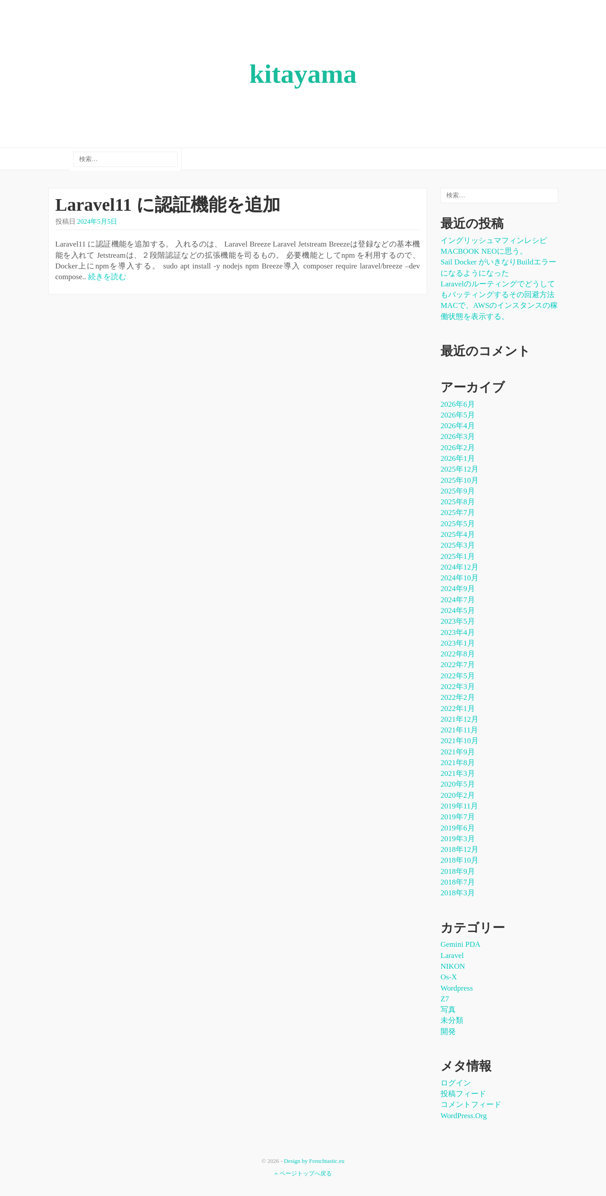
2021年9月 (458, 752)
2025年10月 (460, 480)
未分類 (452, 1020)
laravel (452, 955)
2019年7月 (458, 817)
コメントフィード (471, 1104)
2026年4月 (458, 425)
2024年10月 (460, 578)
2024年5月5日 (97, 221)
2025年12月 (460, 469)
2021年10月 (460, 740)
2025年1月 (458, 556)
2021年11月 (459, 730)
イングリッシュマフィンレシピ (494, 240)
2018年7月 (458, 882)
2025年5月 (458, 523)
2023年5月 (458, 621)
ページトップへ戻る (302, 1173)
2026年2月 (458, 447)
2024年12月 (460, 567)
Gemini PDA (460, 944)
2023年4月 (458, 632)
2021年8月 (458, 762)
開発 (448, 1031)
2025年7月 (458, 512)
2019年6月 (458, 828)
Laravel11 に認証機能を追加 (167, 205)
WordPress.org (464, 1115)
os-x (449, 977)
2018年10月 (460, 860)
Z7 (445, 999)
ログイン (456, 1083)
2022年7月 (458, 664)
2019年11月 (459, 806)
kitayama (303, 74)
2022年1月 (458, 708)
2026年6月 (458, 404)
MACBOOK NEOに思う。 (484, 251)
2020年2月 (458, 795)
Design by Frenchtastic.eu (314, 1161)
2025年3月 (458, 545)
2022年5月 (458, 676)
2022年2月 (458, 697)
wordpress (457, 988)
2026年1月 (458, 458)
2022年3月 (458, 686)
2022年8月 (458, 654)
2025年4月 (458, 534)
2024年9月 (458, 588)
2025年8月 (458, 502)
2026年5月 (458, 415)
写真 (448, 1009)
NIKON (453, 966)
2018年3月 (458, 893)
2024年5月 (458, 610)
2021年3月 (458, 773)
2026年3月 (458, 436)
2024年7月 (458, 600)
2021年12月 (460, 719)
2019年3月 (458, 838)
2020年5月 (458, 784)
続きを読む (107, 276)
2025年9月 (458, 491)
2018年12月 (460, 849)
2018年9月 (458, 871)
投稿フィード (463, 1094)
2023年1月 (458, 643)
